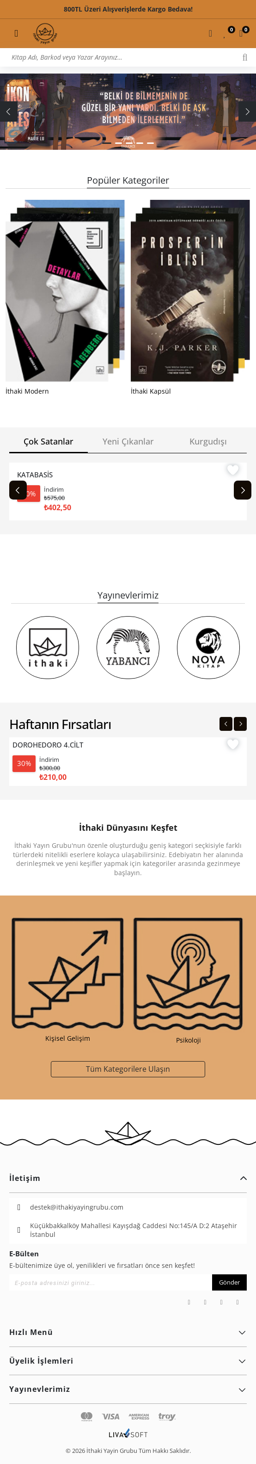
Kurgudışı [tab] (208, 441)
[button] (106, 143)
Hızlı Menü (128, 1332)
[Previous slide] (18, 490)
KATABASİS (35, 474)
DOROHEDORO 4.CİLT (47, 745)
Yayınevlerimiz (128, 1389)
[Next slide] (242, 490)
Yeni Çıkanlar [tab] (128, 441)
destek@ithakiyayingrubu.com (76, 1207)
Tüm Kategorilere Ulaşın (128, 1068)
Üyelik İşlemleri (128, 1361)
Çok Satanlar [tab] (48, 441)
